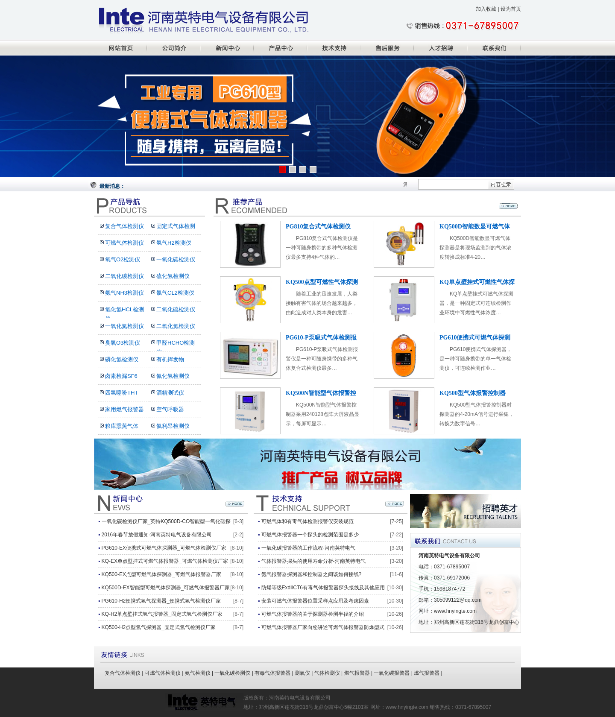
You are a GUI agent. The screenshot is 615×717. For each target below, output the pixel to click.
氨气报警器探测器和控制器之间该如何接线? (311, 574)
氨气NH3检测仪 (124, 293)
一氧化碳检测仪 (175, 259)
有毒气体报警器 (272, 673)
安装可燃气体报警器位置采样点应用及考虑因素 (315, 601)
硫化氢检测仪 (173, 276)
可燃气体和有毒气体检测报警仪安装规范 (307, 521)
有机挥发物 (170, 359)
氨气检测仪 (198, 673)
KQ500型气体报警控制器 (472, 393)
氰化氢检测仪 (173, 376)
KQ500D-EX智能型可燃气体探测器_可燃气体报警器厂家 (166, 588)
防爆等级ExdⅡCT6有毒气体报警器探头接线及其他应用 (323, 588)
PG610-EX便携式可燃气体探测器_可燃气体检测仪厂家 (164, 548)
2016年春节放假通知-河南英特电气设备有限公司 (157, 535)
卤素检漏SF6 (121, 376)
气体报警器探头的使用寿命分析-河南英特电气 (313, 561)
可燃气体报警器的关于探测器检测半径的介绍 (312, 614)
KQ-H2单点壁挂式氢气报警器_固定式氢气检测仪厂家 (162, 614)
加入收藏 (486, 9)
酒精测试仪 (170, 392)
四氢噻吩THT (121, 392)
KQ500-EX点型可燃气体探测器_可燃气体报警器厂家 (161, 574)
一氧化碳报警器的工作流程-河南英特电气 (308, 548)
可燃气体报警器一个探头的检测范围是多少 (310, 535)
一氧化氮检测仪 (124, 326)
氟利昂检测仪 (173, 426)
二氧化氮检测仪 (175, 326)
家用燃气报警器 (124, 409)
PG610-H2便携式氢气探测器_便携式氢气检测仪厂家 (161, 601)
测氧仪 (302, 673)
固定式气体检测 (175, 226)
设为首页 (511, 9)
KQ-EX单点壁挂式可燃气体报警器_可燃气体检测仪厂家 (165, 561)
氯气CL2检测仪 (175, 293)
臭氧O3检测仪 (122, 342)
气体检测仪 (327, 673)
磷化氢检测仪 (121, 359)
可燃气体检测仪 (124, 243)
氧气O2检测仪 (122, 259)
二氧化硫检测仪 (175, 309)
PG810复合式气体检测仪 (318, 226)
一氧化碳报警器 (392, 673)
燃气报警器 (357, 673)
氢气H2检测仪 (173, 243)
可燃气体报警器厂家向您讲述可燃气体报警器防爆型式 (322, 627)
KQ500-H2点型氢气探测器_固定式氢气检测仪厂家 (159, 627)
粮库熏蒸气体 (121, 426)
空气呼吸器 (170, 409)
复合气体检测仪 (124, 226)
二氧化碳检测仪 (124, 276)
